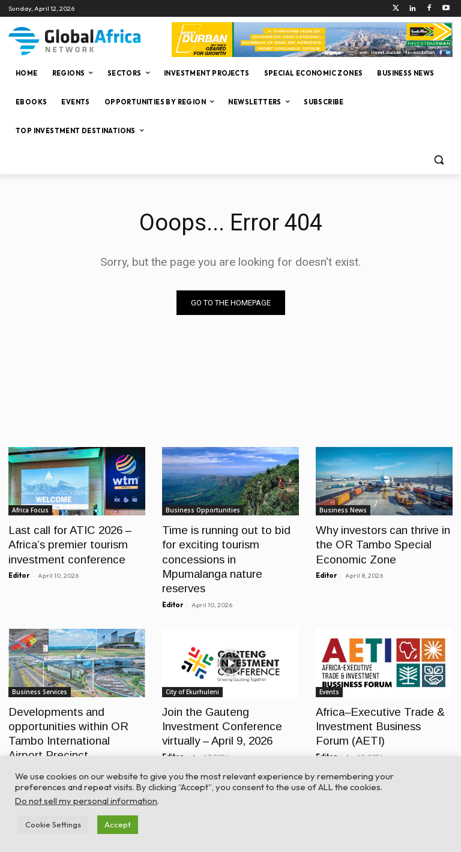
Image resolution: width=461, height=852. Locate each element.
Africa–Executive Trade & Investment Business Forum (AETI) (380, 704)
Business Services (39, 671)
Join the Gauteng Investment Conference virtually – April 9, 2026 (230, 704)
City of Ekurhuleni (192, 671)
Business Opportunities (203, 510)
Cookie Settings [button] (53, 824)
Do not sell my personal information (86, 800)
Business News (343, 510)
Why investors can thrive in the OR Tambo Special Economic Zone (379, 543)
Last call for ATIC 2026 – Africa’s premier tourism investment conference (65, 543)
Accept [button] (117, 824)
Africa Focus (30, 510)
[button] (438, 160)
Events (329, 671)
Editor (18, 571)
